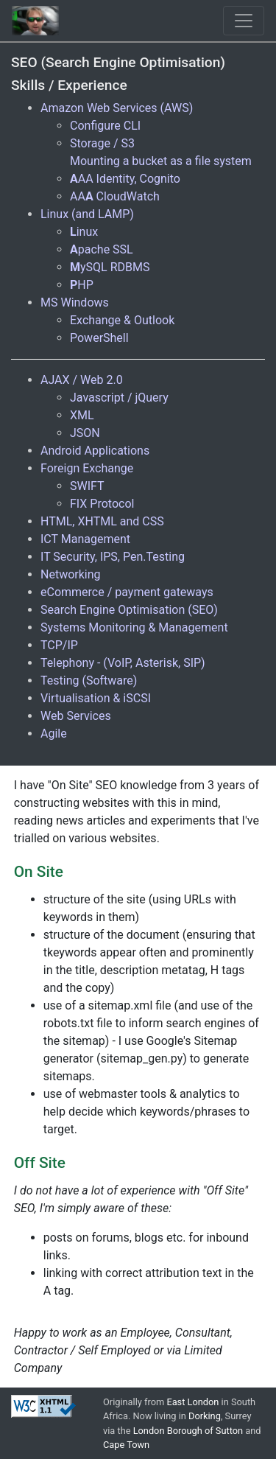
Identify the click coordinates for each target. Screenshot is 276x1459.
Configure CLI (105, 126)
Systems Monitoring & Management (134, 627)
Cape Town (126, 1444)
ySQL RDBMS (109, 267)
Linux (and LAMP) (87, 214)
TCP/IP (59, 645)
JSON (85, 433)
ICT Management (85, 539)
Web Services (75, 716)
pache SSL (101, 249)
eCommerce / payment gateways (126, 592)
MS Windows (74, 302)
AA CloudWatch (115, 196)
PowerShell (99, 338)
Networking (70, 574)
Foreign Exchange (86, 468)
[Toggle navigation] (243, 20)
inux (84, 232)
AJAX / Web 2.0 (81, 380)
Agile (53, 734)
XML (82, 415)
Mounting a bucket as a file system (161, 161)
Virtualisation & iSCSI (95, 698)
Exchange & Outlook (122, 320)
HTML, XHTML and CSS (102, 521)
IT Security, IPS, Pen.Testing (112, 557)
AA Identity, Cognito (125, 179)
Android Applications (94, 451)
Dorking (204, 1415)
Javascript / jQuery (119, 398)
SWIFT (87, 486)
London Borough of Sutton (188, 1430)
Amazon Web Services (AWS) (116, 108)
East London (192, 1401)
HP (81, 285)
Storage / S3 (102, 143)
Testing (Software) (88, 680)
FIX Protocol (102, 504)
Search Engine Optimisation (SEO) (129, 610)
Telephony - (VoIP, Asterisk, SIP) (122, 663)
